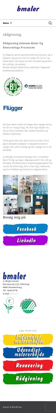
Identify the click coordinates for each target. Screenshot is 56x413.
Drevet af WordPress (12, 407)
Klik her (14, 293)
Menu (6, 22)
